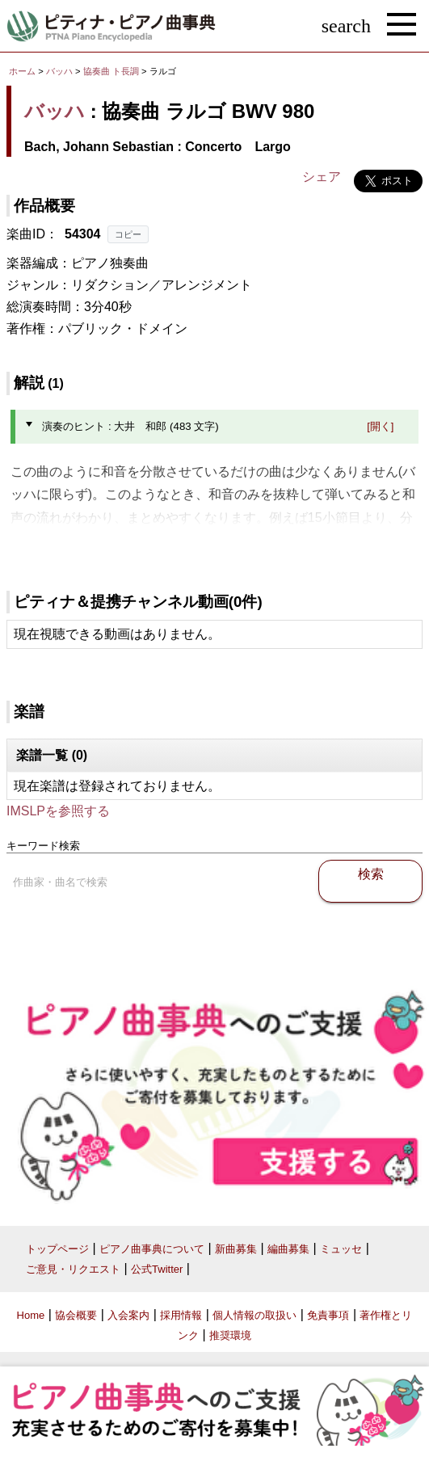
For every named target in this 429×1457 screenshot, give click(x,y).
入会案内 (128, 1315)
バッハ (59, 71)
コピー (128, 234)
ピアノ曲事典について (151, 1249)
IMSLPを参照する (58, 811)
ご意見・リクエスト (73, 1269)
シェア (321, 176)
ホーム (22, 71)
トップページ (57, 1249)
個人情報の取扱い (254, 1315)
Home (31, 1315)
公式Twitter (157, 1269)
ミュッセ (341, 1249)
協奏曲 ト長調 (111, 71)
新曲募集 (236, 1249)
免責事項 (328, 1315)
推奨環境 (230, 1335)
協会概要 (76, 1315)
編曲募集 (288, 1249)
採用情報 (181, 1315)
